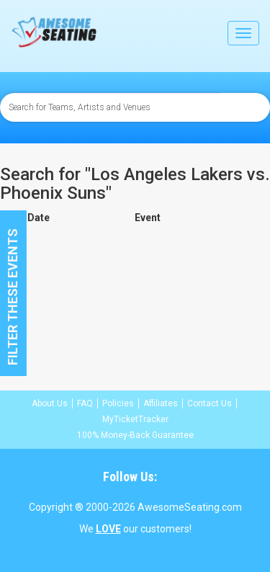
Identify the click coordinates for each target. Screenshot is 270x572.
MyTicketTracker (135, 419)
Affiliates (160, 403)
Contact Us (209, 403)
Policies (118, 403)
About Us (50, 403)
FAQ (85, 403)
